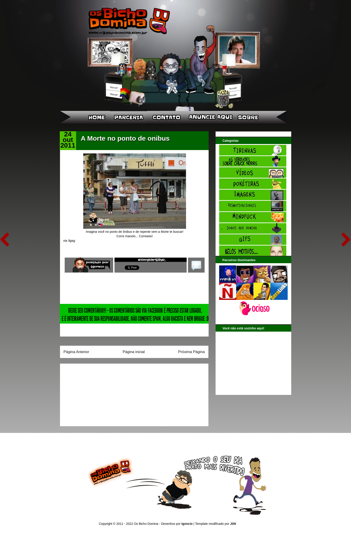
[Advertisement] (92, 393)
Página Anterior (76, 352)
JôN (233, 523)
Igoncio (187, 523)
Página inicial (134, 352)
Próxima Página (191, 352)
